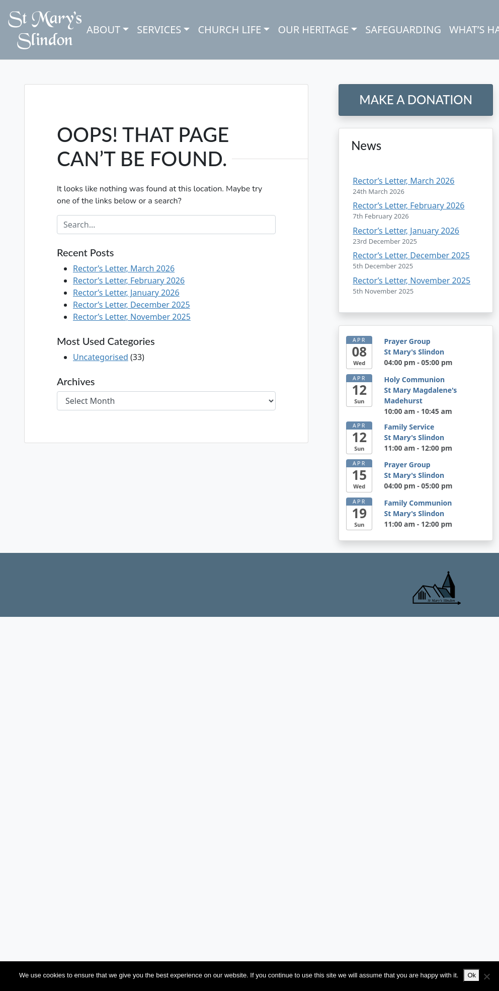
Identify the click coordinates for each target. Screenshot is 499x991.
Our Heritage (313, 29)
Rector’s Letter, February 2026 (129, 280)
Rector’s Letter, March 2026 (124, 268)
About (103, 29)
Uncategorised (100, 357)
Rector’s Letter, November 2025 (132, 316)
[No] (486, 976)
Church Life (229, 29)
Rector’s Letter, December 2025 (131, 304)
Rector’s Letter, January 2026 (126, 292)
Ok (471, 975)
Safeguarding (403, 29)
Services (159, 29)
